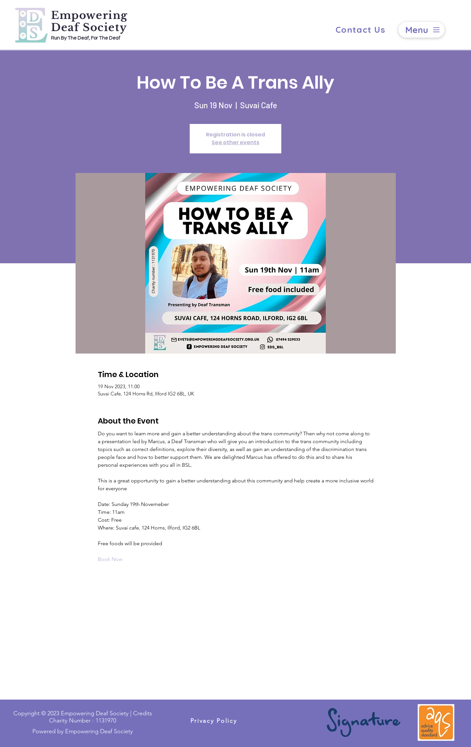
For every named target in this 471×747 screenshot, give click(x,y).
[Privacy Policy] (214, 720)
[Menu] (421, 30)
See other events (235, 142)
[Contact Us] (360, 29)
